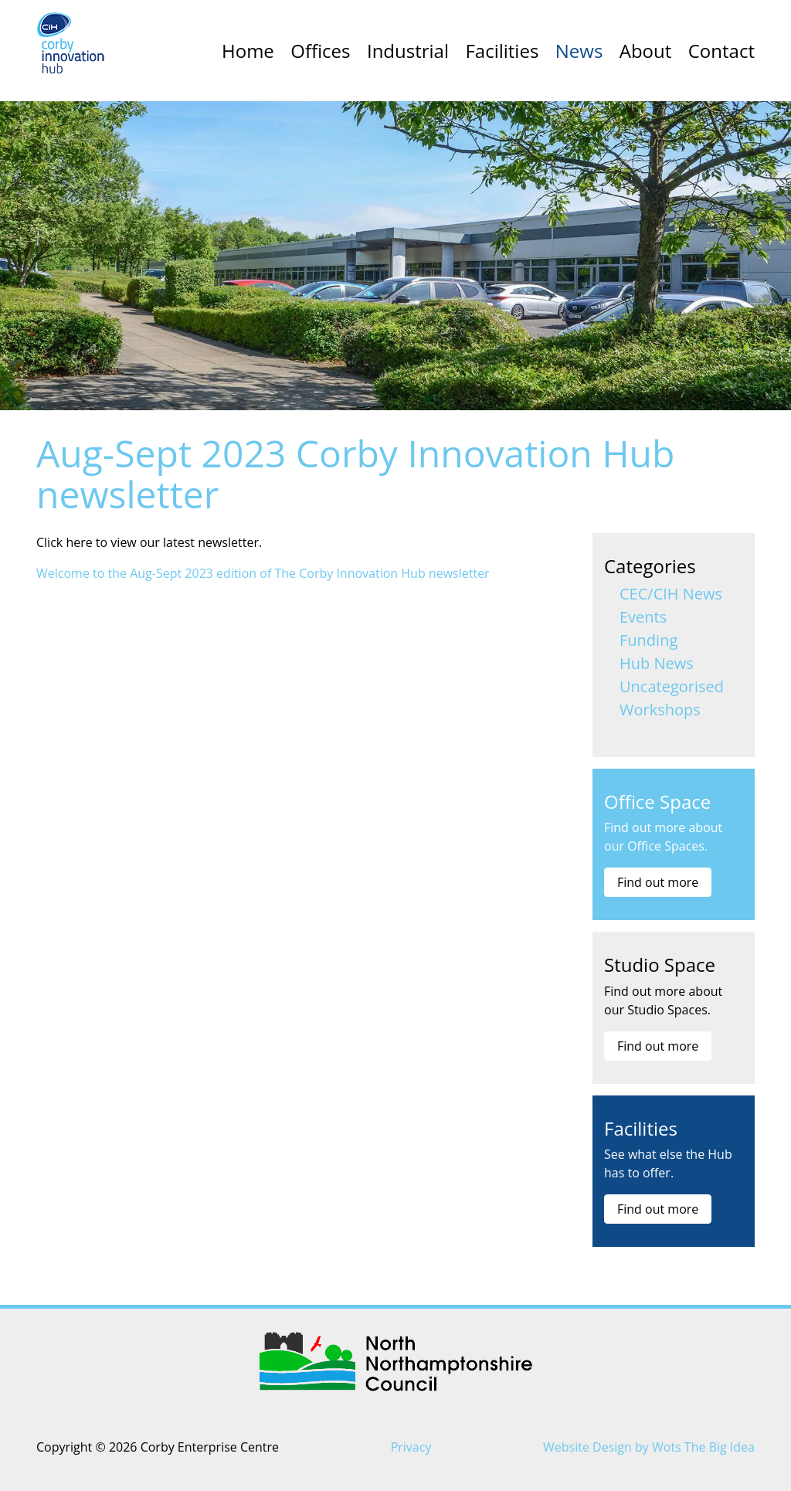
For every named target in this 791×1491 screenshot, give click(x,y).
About (646, 50)
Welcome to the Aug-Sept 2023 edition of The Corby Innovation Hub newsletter (263, 573)
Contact (721, 50)
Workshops (660, 709)
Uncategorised (672, 686)
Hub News (657, 663)
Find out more (657, 882)
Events (643, 616)
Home (248, 50)
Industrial (408, 50)
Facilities (501, 50)
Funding (648, 640)
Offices (320, 50)
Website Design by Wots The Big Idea (649, 1446)
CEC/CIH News (671, 593)
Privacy (411, 1446)
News (579, 50)
